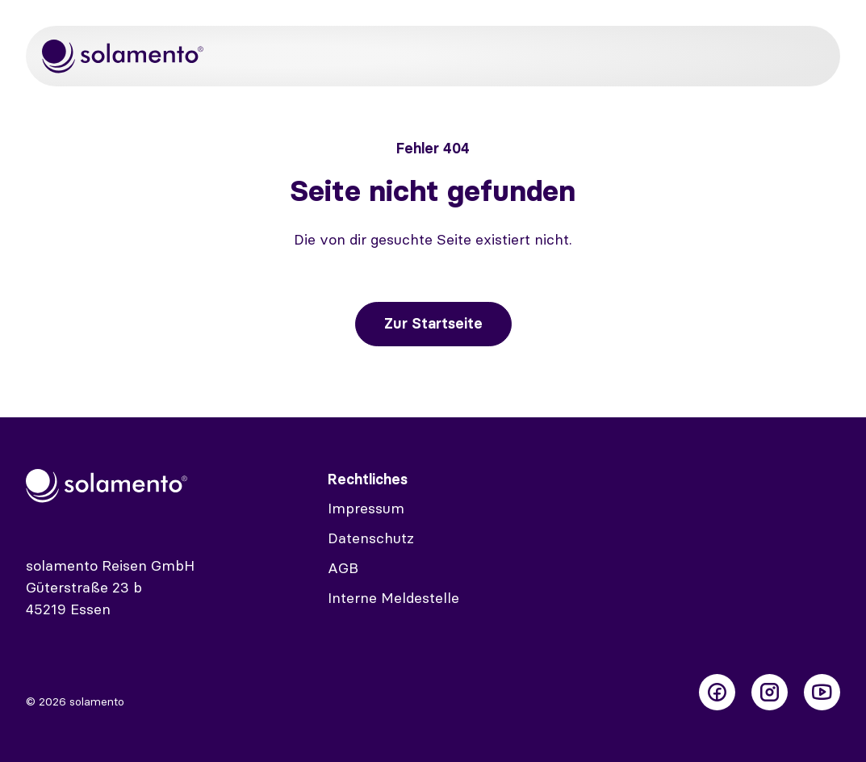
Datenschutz (371, 538)
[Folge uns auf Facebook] (717, 692)
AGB (343, 568)
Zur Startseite (433, 323)
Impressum (366, 508)
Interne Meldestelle (393, 597)
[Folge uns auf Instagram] (769, 692)
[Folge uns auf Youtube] (822, 692)
